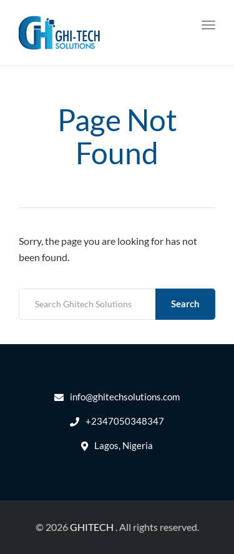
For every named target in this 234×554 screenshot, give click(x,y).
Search (185, 303)
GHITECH (92, 527)
